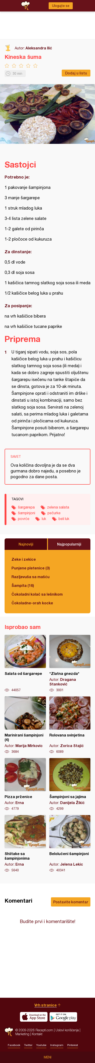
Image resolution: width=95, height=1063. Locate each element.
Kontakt (37, 1034)
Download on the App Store (34, 1017)
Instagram (56, 1045)
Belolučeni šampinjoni (70, 844)
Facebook (14, 1045)
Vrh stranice (45, 1005)
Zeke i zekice (23, 559)
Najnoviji (26, 544)
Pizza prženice (25, 784)
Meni (47, 1057)
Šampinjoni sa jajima (70, 784)
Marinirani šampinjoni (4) (25, 725)
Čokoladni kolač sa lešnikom (37, 594)
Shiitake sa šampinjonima (25, 844)
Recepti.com (9, 1031)
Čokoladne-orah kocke (32, 603)
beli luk (64, 519)
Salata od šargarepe (25, 663)
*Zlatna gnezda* (70, 663)
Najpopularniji (69, 544)
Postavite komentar (70, 902)
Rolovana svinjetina (70, 725)
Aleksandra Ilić (38, 48)
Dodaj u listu (76, 73)
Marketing (22, 1034)
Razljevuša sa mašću (30, 576)
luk (44, 519)
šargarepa (26, 507)
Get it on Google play (63, 1017)
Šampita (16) (22, 585)
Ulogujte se (60, 6)
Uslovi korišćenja (67, 1030)
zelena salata (58, 507)
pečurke (54, 513)
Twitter (28, 1045)
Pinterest (72, 1045)
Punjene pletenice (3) (30, 568)
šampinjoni (26, 513)
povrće (23, 519)
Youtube (41, 1045)
